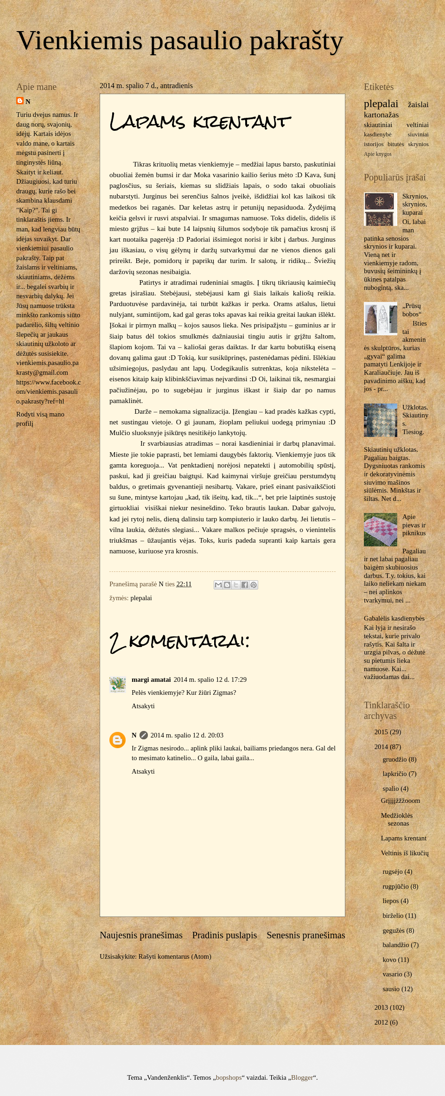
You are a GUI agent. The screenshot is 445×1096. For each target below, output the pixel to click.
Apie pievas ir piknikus (414, 525)
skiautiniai (378, 124)
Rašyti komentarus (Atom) (175, 956)
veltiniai (418, 124)
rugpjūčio (396, 886)
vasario (393, 974)
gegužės (394, 930)
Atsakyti (143, 706)
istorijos (374, 144)
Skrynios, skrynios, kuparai (415, 204)
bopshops (229, 1077)
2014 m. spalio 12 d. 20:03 (187, 735)
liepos (391, 900)
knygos (384, 154)
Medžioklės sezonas (397, 819)
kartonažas (381, 114)
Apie (369, 154)
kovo (390, 959)
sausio (391, 989)
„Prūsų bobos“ (412, 310)
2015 (382, 732)
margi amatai (151, 679)
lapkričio (395, 773)
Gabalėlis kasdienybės (394, 618)
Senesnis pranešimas (306, 935)
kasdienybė (378, 134)
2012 (382, 1022)
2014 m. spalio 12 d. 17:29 (210, 679)
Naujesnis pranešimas (141, 935)
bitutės (396, 144)
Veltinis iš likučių (405, 853)
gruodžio (395, 759)
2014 (382, 746)
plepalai (141, 598)
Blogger (302, 1077)
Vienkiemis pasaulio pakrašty (179, 40)
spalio (391, 788)
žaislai (418, 104)
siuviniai (418, 134)
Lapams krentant (404, 838)
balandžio (396, 945)
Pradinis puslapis (224, 935)
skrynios (418, 144)
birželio (393, 915)
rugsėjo (393, 871)
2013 (382, 1007)
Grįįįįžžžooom (400, 800)
